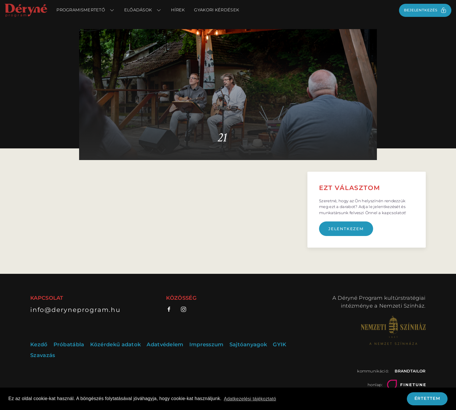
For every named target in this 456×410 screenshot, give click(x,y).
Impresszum (206, 344)
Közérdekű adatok (115, 344)
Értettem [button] (427, 398)
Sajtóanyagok (248, 344)
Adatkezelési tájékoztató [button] (250, 398)
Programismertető (85, 10)
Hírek (178, 10)
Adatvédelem (165, 344)
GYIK (279, 344)
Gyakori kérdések (216, 10)
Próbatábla (69, 344)
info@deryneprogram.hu (75, 309)
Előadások (143, 10)
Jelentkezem (346, 228)
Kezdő (39, 344)
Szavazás (42, 355)
